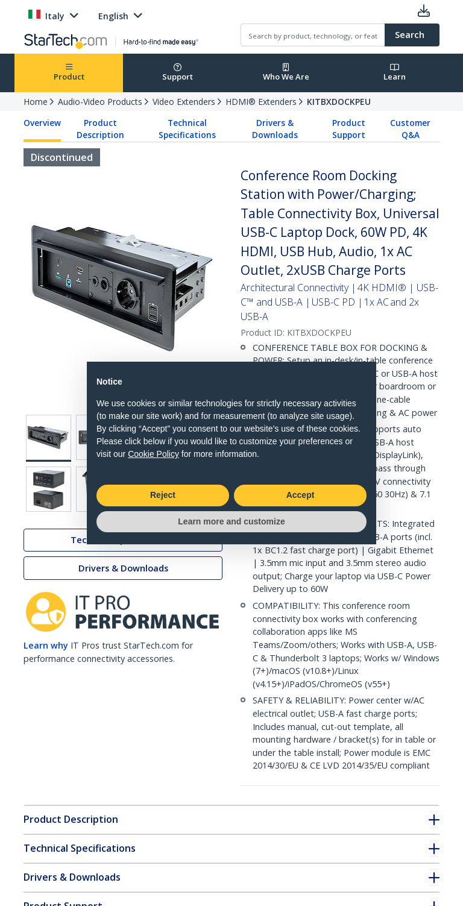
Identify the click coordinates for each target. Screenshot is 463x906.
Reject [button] (162, 495)
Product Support (348, 129)
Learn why (46, 645)
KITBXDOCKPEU (339, 101)
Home (36, 101)
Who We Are (286, 72)
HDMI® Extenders (261, 101)
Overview (42, 123)
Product (69, 72)
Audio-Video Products (100, 101)
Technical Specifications (187, 129)
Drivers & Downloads (275, 129)
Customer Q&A (410, 129)
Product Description (100, 129)
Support (177, 72)
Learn (394, 72)
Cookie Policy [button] (153, 454)
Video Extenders (184, 101)
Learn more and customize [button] (231, 521)
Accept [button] (300, 495)
